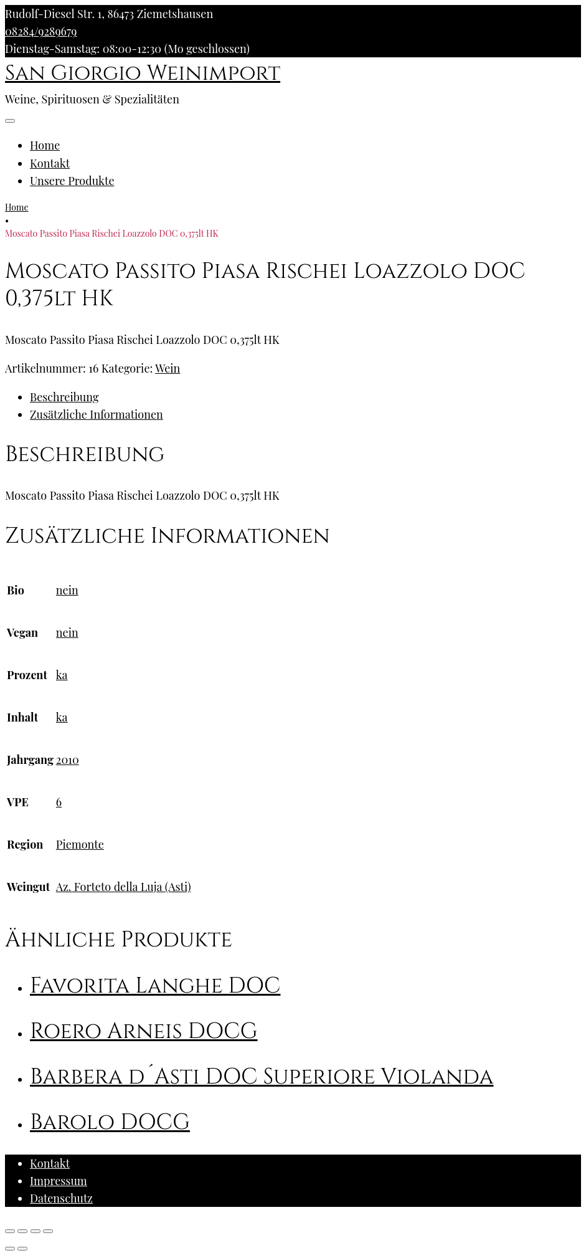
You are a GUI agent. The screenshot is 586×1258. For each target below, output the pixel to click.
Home (45, 145)
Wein (167, 368)
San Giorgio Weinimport (142, 73)
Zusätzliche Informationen (96, 414)
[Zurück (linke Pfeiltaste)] (10, 1249)
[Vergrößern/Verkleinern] (48, 1231)
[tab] (305, 397)
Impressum (58, 1180)
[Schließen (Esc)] (10, 1231)
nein (67, 590)
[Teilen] (22, 1231)
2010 (67, 759)
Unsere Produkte (72, 180)
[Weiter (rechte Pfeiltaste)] (22, 1249)
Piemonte (80, 844)
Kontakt (50, 163)
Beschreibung (64, 396)
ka (62, 674)
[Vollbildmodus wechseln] (35, 1231)
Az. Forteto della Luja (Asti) (123, 886)
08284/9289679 (41, 31)
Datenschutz (61, 1198)
